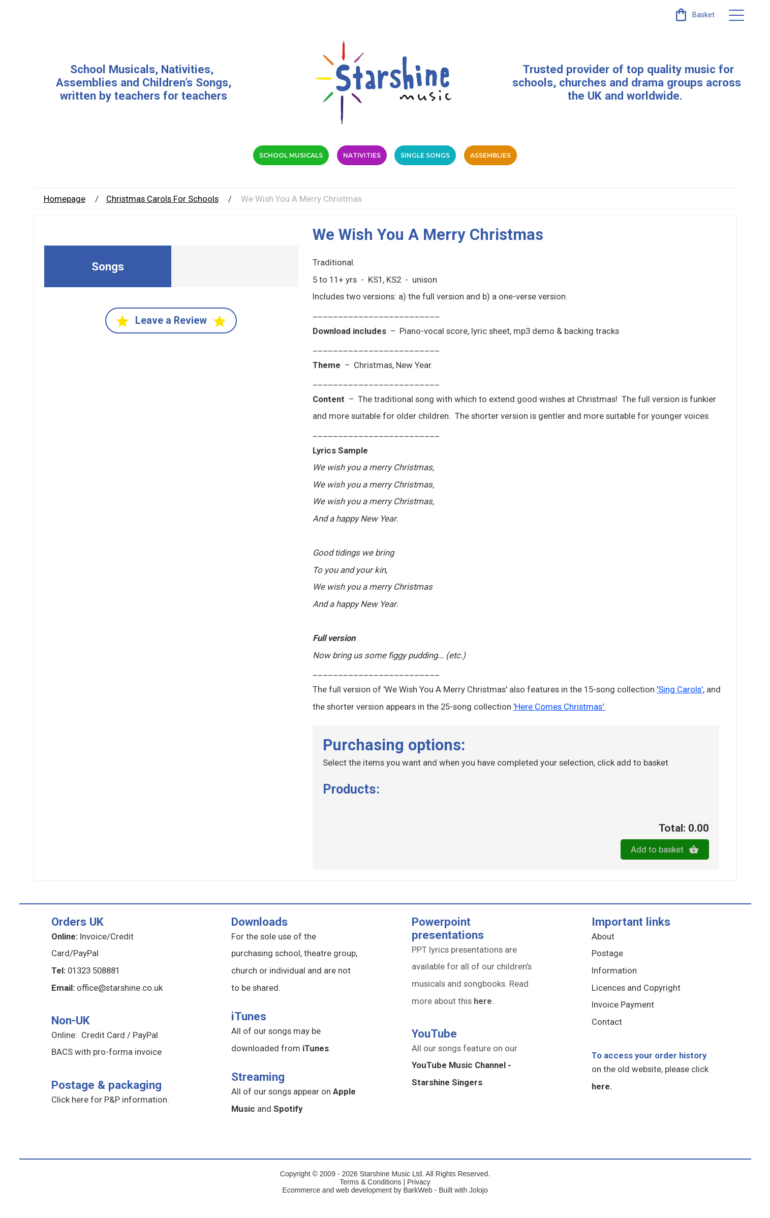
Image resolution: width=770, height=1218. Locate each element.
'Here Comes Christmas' (559, 720)
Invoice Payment (623, 1018)
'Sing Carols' (680, 703)
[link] (694, 14)
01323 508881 (94, 984)
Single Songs (457, 162)
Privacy (418, 1196)
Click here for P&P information (109, 1113)
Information (614, 984)
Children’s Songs (185, 82)
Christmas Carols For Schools (162, 212)
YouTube (434, 1047)
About (603, 950)
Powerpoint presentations (448, 942)
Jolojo (478, 1204)
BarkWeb (418, 1204)
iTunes (248, 1030)
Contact (607, 1035)
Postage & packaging (106, 1098)
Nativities (337, 162)
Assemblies (579, 162)
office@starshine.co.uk (120, 1001)
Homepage (64, 212)
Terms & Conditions (370, 1196)
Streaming (258, 1090)
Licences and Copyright (636, 1001)
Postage (607, 967)
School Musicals (112, 69)
